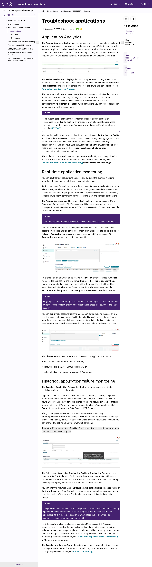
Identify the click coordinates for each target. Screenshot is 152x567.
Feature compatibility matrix (19, 45)
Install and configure (16, 20)
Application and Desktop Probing (21, 42)
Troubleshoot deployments (20, 28)
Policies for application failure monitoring (62, 163)
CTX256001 (56, 128)
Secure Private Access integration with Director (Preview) (22, 59)
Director (87, 11)
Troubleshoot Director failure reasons (20, 54)
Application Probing (83, 551)
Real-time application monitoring (130, 43)
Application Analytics (130, 33)
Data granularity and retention (20, 49)
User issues (15, 38)
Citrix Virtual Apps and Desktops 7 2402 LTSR (64, 11)
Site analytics (13, 24)
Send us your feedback (129, 70)
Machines (14, 35)
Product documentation (31, 4)
